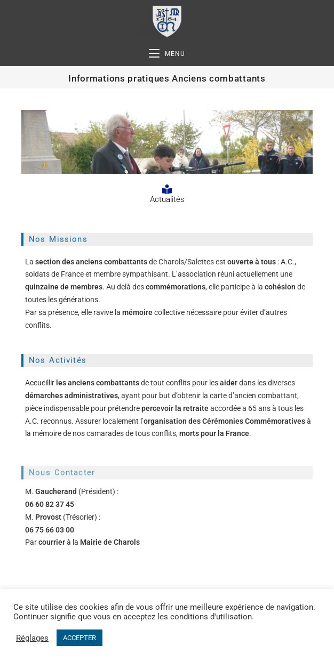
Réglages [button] (32, 638)
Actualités (167, 199)
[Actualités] (167, 189)
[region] (167, 142)
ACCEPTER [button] (79, 638)
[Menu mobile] (167, 54)
